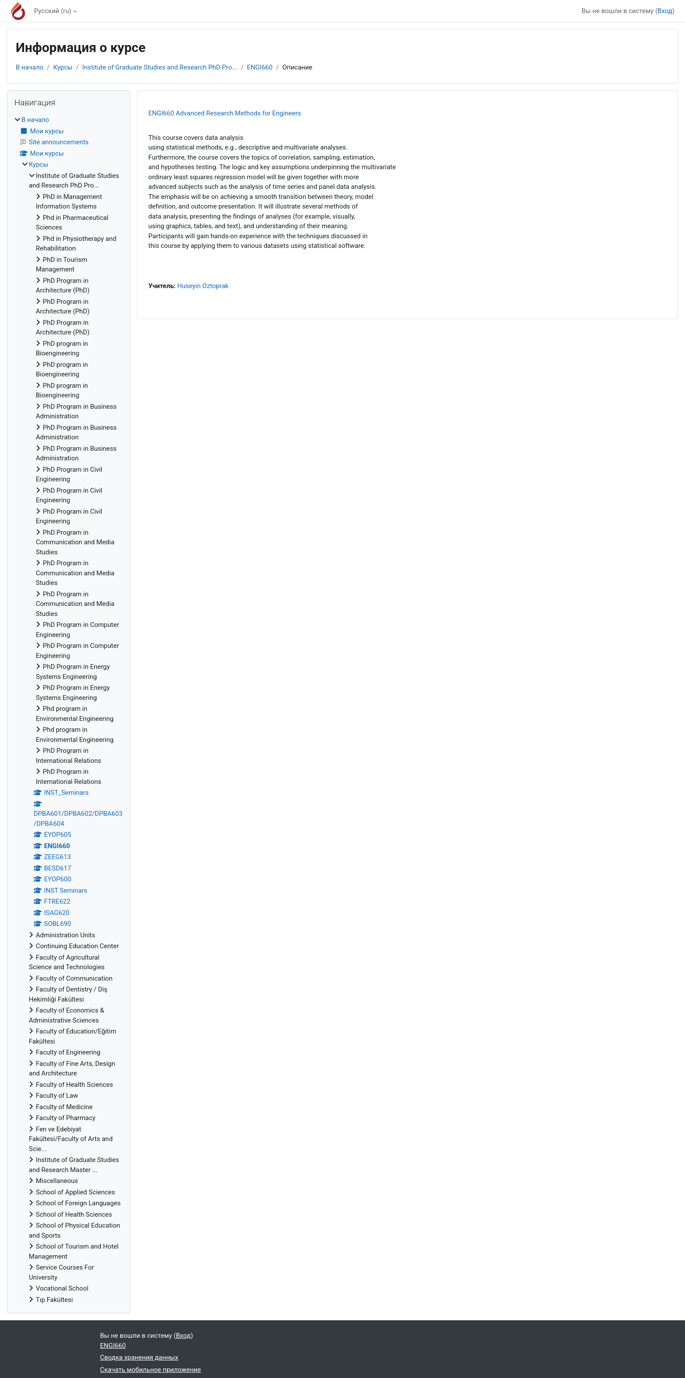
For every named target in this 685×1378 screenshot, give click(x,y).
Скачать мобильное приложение (150, 1370)
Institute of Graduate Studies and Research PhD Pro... (159, 67)
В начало (29, 67)
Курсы (63, 67)
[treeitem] (68, 710)
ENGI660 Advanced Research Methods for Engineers (225, 113)
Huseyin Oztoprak (202, 286)
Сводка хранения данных (139, 1357)
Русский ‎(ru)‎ (52, 11)
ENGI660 (260, 67)
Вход (664, 11)
